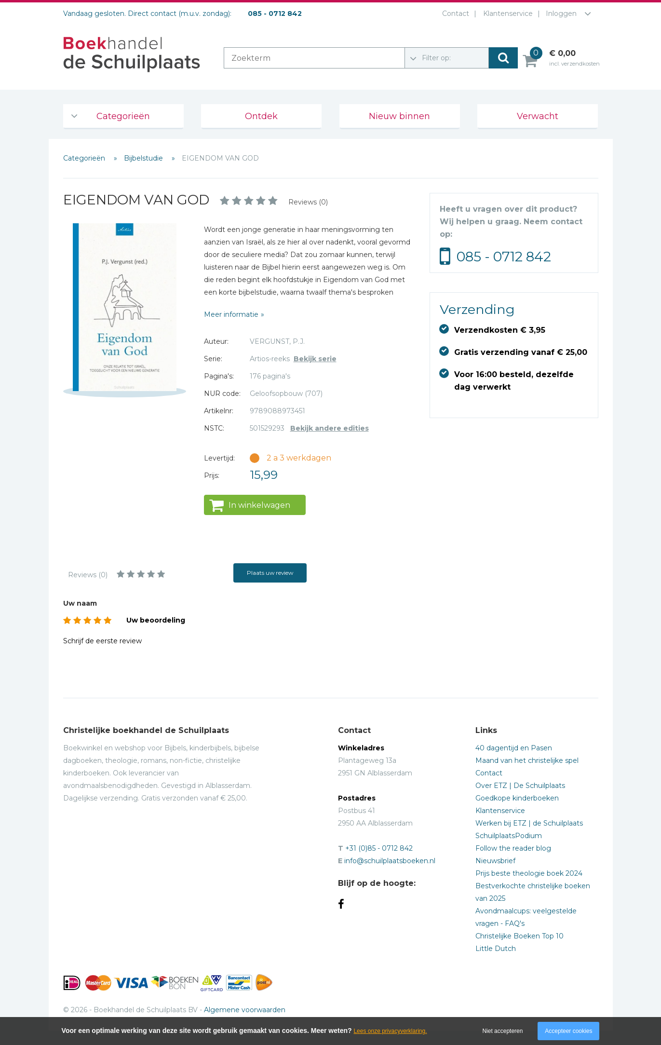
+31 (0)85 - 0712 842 (379, 848)
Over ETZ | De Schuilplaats (520, 785)
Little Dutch (495, 948)
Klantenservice (506, 13)
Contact (453, 13)
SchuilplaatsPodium (508, 835)
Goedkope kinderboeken (517, 798)
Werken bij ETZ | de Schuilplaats (529, 823)
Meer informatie (231, 314)
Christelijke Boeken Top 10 (519, 936)
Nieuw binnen (399, 116)
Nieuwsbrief (495, 860)
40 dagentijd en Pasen (513, 748)
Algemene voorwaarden (244, 1009)
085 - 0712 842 (504, 256)
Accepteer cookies (568, 1031)
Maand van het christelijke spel (527, 760)
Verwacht (537, 116)
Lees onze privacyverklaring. (390, 1031)
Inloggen (561, 13)
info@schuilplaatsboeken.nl (389, 860)
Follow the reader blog (513, 848)
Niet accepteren (502, 1031)
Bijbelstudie (144, 158)
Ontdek (261, 116)
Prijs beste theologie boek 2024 (528, 873)
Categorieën (123, 116)
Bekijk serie (315, 358)
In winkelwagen (259, 505)
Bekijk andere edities (329, 428)
